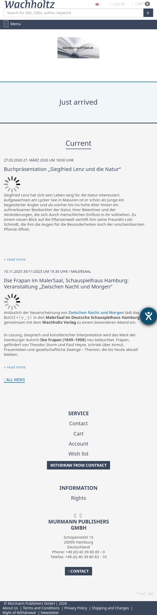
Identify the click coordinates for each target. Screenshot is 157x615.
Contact (78, 423)
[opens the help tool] (148, 316)
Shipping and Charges (110, 607)
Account (78, 443)
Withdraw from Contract (78, 465)
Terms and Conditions (41, 607)
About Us (10, 607)
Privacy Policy (75, 607)
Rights (78, 497)
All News (14, 379)
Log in (116, 4)
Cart (141, 3)
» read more (15, 259)
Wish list (78, 453)
